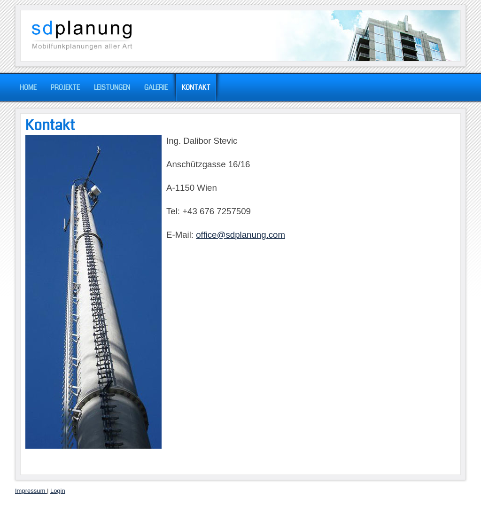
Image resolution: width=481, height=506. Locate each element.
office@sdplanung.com (240, 235)
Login (57, 490)
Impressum (31, 490)
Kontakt (50, 125)
